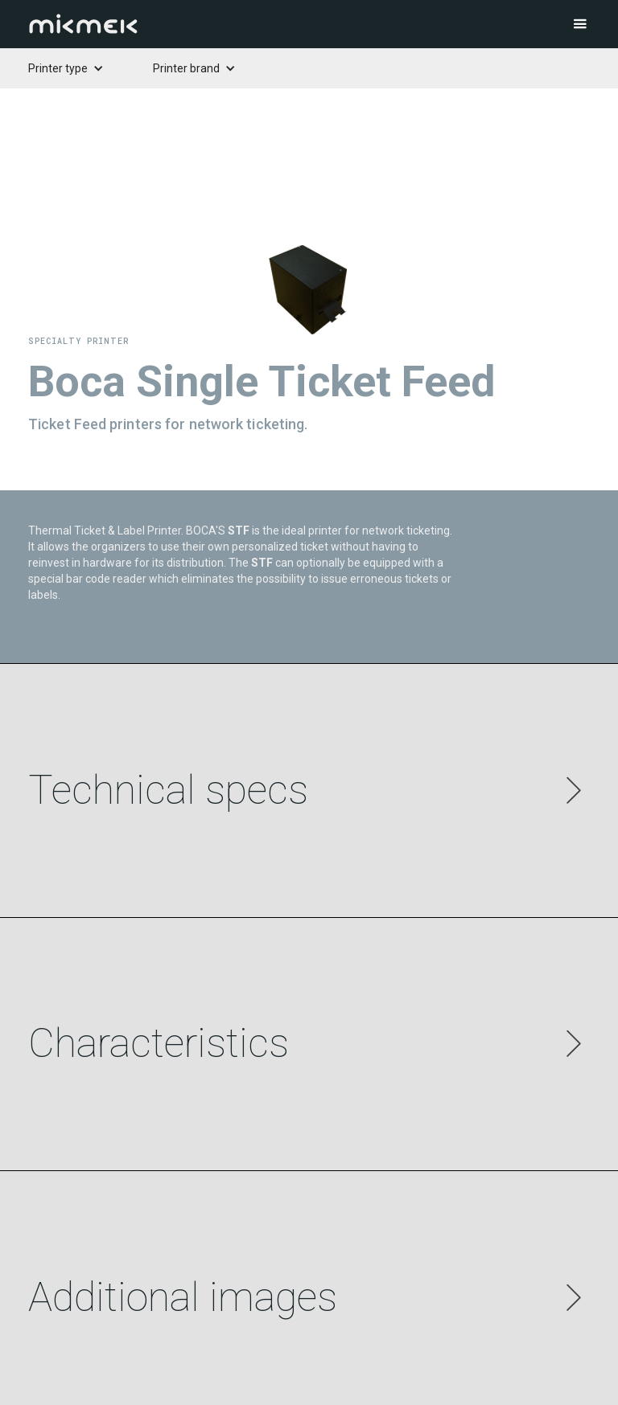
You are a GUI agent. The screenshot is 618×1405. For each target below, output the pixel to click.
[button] (549, 24)
